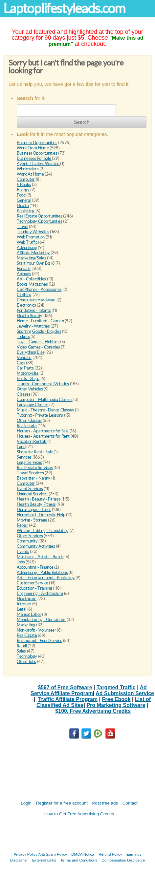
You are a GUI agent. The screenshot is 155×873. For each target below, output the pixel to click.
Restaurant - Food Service (39, 640)
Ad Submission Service (125, 693)
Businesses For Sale (34, 158)
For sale (24, 268)
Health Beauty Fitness (36, 504)
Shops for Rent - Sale (35, 451)
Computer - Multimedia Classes (45, 399)
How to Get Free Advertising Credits (79, 813)
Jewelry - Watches (33, 326)
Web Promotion (31, 237)
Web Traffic (27, 242)
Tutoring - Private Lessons (40, 415)
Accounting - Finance (35, 567)
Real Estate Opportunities (39, 216)
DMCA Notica (82, 854)
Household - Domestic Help (41, 514)
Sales (21, 651)
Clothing (24, 294)
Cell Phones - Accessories (39, 289)
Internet (24, 603)
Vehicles (24, 357)
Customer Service (32, 582)
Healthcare (26, 598)
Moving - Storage (32, 520)
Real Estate (27, 635)
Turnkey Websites (33, 231)
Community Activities (36, 546)
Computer (26, 179)
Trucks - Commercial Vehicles (43, 383)
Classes (23, 394)
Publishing (25, 210)
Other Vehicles (30, 389)
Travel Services (30, 472)
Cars (21, 362)
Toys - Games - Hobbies (38, 341)
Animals (24, 273)
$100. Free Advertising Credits (93, 711)
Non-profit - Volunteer (36, 630)
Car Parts (25, 368)
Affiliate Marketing (33, 252)
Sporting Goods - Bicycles (39, 331)
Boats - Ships (28, 378)
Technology (27, 656)
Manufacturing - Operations (41, 619)
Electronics (26, 305)
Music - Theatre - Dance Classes (45, 410)
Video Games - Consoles (38, 347)
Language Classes (33, 404)
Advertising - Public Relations (42, 572)
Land (21, 446)
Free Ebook (116, 699)
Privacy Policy (25, 854)
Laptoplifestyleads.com (64, 8)
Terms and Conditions (78, 860)
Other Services (30, 535)
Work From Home (33, 147)
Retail (22, 645)
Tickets (23, 336)
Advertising (27, 247)
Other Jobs (26, 661)
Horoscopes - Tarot (34, 509)
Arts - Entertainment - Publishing (46, 577)
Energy (23, 189)
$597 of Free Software (65, 687)
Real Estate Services (35, 467)
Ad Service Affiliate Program (89, 690)
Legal (21, 609)
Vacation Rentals (32, 441)
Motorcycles (28, 373)
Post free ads (105, 803)
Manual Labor (29, 614)
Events (23, 551)
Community (27, 541)
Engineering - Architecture (40, 593)
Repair (22, 525)
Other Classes (29, 420)
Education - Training (34, 588)
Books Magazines (32, 284)
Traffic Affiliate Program (68, 699)
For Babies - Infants (34, 310)
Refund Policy (110, 854)
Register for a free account (62, 803)
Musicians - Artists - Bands (40, 556)
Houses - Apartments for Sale (43, 430)
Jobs (21, 562)
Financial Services (32, 493)
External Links (44, 860)
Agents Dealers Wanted (38, 163)
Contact (130, 803)
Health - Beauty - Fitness (38, 499)
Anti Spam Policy (52, 854)
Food (21, 195)
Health (23, 205)
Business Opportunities (37, 142)
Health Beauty (29, 315)
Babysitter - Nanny (33, 478)
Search (82, 122)
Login (26, 803)
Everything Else (30, 352)
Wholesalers (28, 168)
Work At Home (30, 174)
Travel (22, 226)
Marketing (26, 624)
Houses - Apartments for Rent (43, 436)
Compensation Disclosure (123, 860)
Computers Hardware (36, 299)
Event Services (30, 488)
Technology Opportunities (39, 221)
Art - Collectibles (31, 278)
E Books (24, 184)
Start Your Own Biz (33, 263)
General (24, 200)
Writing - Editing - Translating (43, 530)
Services (24, 457)
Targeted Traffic (116, 687)
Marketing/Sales (31, 258)
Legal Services (29, 462)
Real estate (27, 425)
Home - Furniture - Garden (40, 320)
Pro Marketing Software (115, 705)
